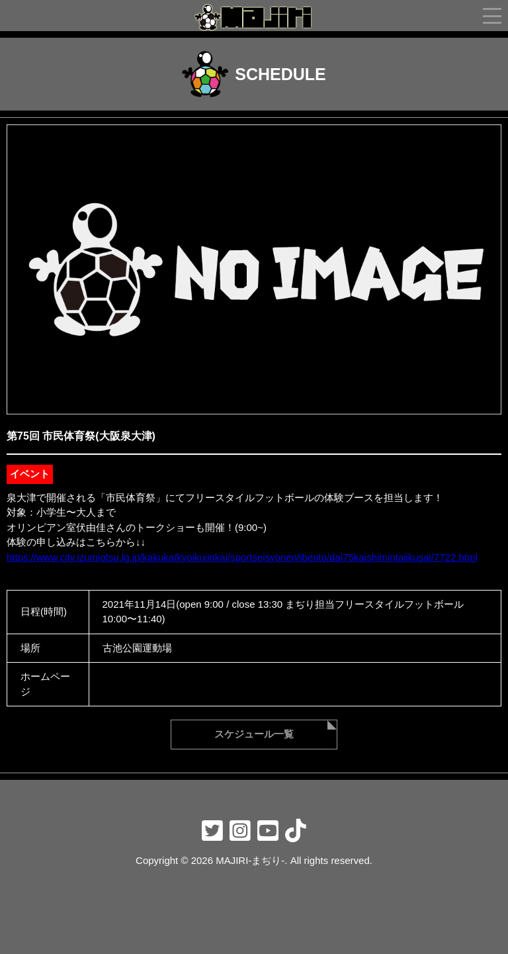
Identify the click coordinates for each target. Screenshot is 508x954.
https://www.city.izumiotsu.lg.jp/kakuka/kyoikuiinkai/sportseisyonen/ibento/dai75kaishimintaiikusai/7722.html (242, 557)
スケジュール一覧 (254, 733)
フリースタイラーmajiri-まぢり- (254, 17)
